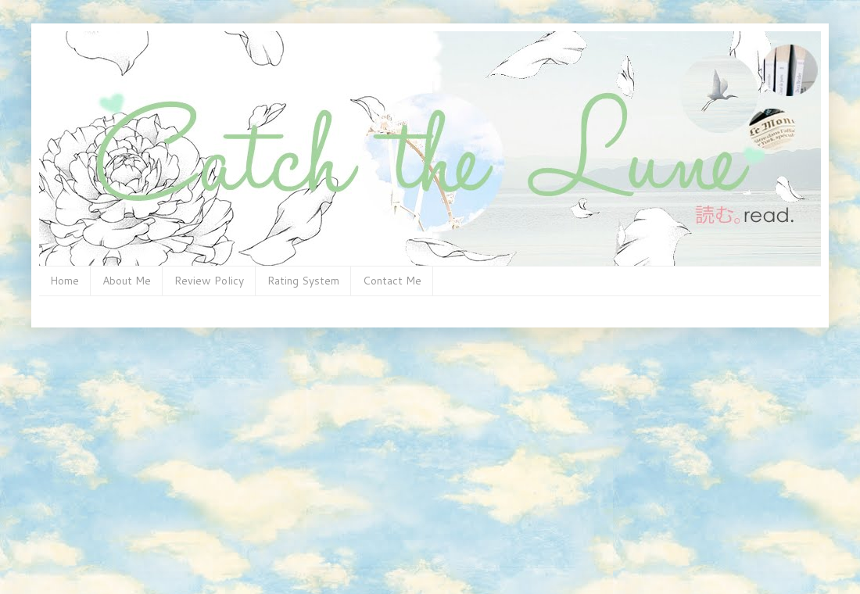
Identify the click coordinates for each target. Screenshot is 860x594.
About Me (126, 280)
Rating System (303, 280)
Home (64, 280)
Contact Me (392, 280)
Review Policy (209, 280)
